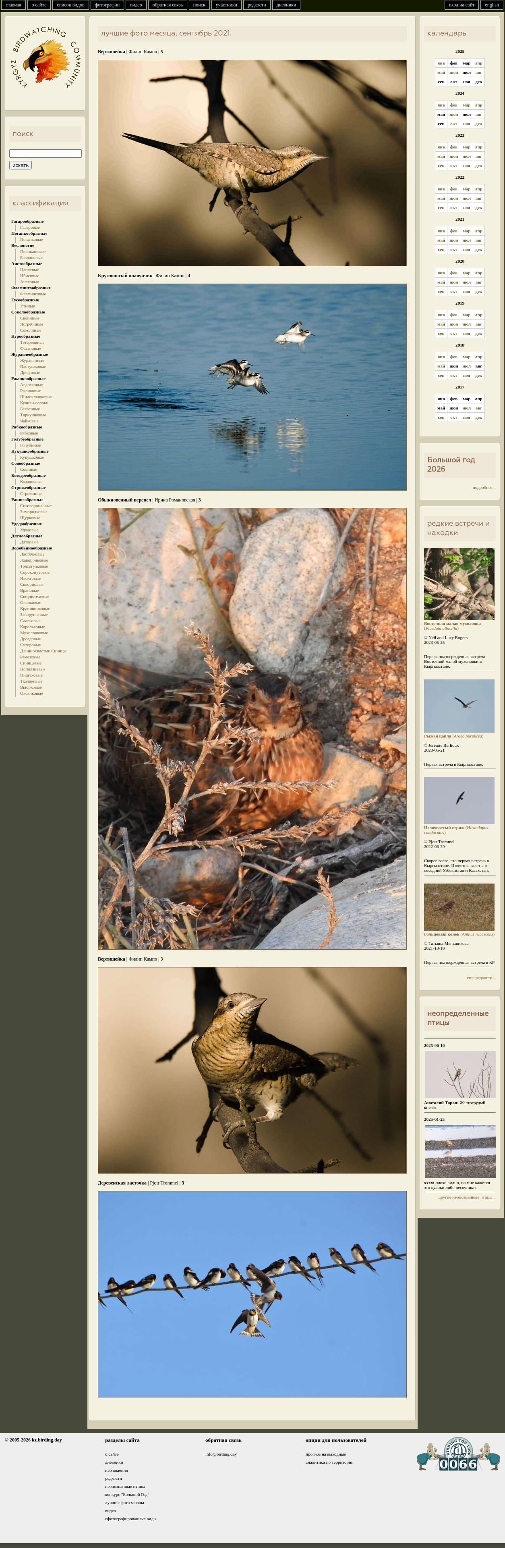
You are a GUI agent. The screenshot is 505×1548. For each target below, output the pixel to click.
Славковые (30, 620)
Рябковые (29, 432)
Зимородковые (34, 511)
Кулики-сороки (34, 402)
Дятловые (29, 541)
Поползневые (33, 668)
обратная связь (168, 5)
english (492, 5)
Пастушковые (33, 366)
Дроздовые (30, 638)
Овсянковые (31, 693)
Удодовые (29, 529)
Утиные (27, 305)
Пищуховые (31, 675)
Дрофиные (30, 372)
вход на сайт (461, 5)
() (459, 623)
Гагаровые (30, 227)
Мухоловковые (34, 632)
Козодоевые (31, 481)
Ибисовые (29, 275)
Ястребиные (31, 324)
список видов (70, 5)
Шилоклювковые (36, 396)
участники (226, 5)
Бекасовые (30, 408)
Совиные (28, 469)
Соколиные (30, 330)
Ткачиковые (31, 681)
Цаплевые (29, 269)
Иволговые (30, 578)
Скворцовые (31, 584)
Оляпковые (30, 602)
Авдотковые (31, 384)
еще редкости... (481, 977)
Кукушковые (32, 457)
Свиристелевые (34, 596)
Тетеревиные (32, 342)
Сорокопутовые (35, 572)
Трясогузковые (34, 566)
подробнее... (484, 487)
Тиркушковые (33, 414)
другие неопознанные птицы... (467, 1197)
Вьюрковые (31, 687)
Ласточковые (32, 554)
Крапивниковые (35, 608)
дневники (286, 5)
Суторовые (30, 644)
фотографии (107, 5)
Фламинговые (33, 293)
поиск (199, 5)
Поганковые (31, 239)
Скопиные (29, 317)
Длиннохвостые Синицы (43, 650)
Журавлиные (32, 360)
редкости (257, 5)
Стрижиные (31, 493)
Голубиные (30, 445)
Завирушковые (34, 614)
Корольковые (32, 626)
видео (136, 5)
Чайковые (29, 420)
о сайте (39, 5)
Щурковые (30, 517)
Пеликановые (33, 251)
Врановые (29, 590)
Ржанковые (30, 390)
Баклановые (31, 257)
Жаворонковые (34, 560)
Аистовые (29, 281)
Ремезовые (30, 656)
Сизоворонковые (36, 505)
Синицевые (30, 662)
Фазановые (30, 348)
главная (13, 5)
